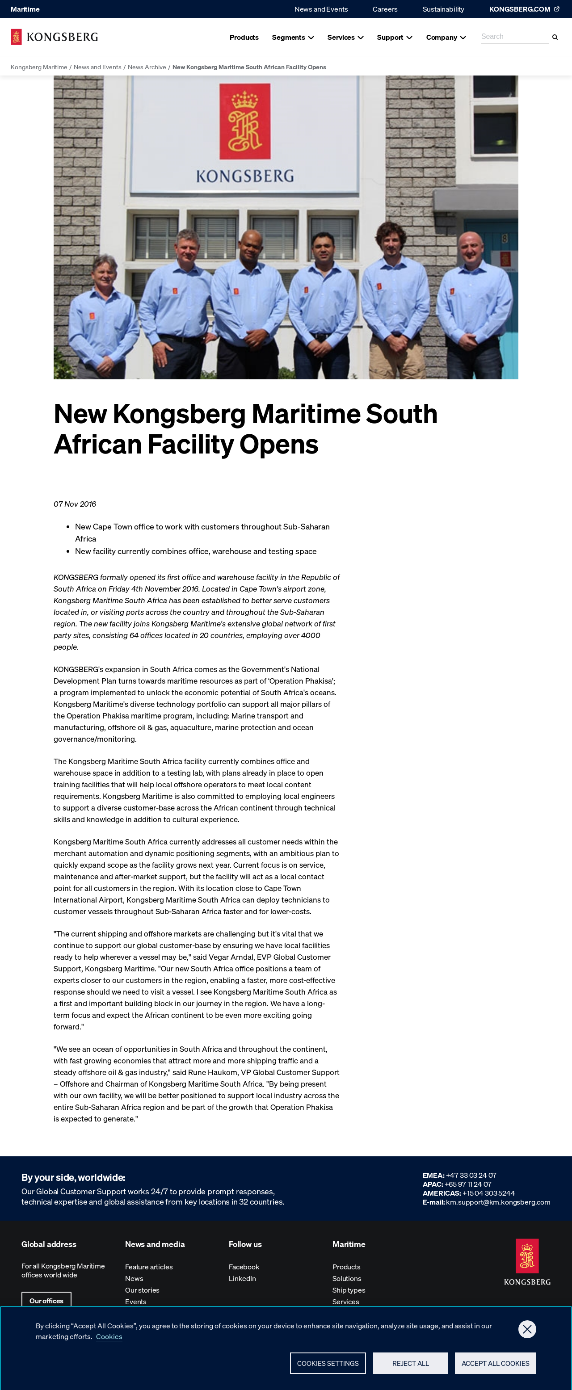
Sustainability (443, 8)
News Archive (147, 67)
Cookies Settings (328, 1366)
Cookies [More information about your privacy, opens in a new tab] (109, 1339)
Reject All (410, 1366)
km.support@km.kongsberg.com (498, 1201)
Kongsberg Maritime (39, 67)
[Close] (527, 1333)
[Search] (555, 37)
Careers (385, 8)
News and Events (321, 8)
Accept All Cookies (496, 1366)
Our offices (46, 1300)
